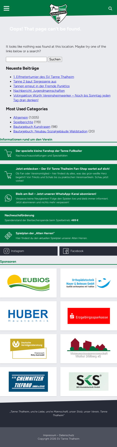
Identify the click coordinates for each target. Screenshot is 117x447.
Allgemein (20, 117)
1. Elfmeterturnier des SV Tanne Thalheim (43, 77)
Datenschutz (66, 435)
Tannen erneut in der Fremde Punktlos (41, 86)
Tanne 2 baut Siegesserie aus (34, 81)
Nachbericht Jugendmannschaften (39, 91)
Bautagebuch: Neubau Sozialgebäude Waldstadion (50, 131)
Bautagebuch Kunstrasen (31, 127)
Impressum (49, 435)
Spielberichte (23, 122)
